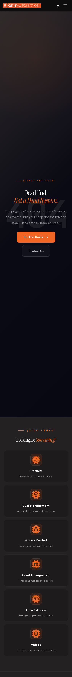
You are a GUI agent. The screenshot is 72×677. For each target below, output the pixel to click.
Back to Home (36, 237)
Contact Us (36, 251)
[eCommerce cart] (57, 5)
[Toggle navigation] (65, 5)
